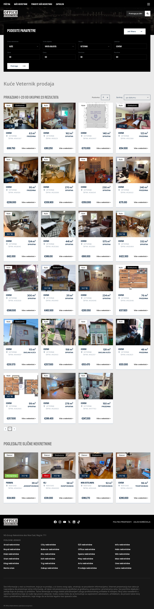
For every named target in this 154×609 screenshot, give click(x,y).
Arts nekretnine (85, 562)
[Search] (147, 13)
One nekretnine (122, 562)
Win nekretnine (122, 552)
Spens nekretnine (86, 552)
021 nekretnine (85, 543)
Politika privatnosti (122, 520)
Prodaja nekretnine (87, 566)
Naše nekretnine (20, 4)
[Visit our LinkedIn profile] (74, 520)
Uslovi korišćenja (141, 520)
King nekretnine (11, 562)
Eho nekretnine (48, 552)
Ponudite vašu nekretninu (41, 4)
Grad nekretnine (12, 543)
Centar (119, 45)
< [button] (5, 427)
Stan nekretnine (11, 557)
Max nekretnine (122, 557)
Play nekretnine (85, 557)
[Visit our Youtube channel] (64, 520)
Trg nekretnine (48, 562)
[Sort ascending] (103, 96)
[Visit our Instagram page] (59, 520)
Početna (7, 4)
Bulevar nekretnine (50, 548)
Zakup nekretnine (49, 566)
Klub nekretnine (11, 552)
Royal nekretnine (12, 548)
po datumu (131, 96)
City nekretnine (48, 543)
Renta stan (9, 566)
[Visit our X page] (69, 520)
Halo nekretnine (122, 548)
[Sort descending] (107, 96)
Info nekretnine (122, 543)
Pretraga (18, 65)
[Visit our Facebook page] (55, 520)
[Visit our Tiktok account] (78, 520)
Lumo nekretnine (123, 566)
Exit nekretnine (48, 557)
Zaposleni (60, 4)
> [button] (14, 427)
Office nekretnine (86, 548)
